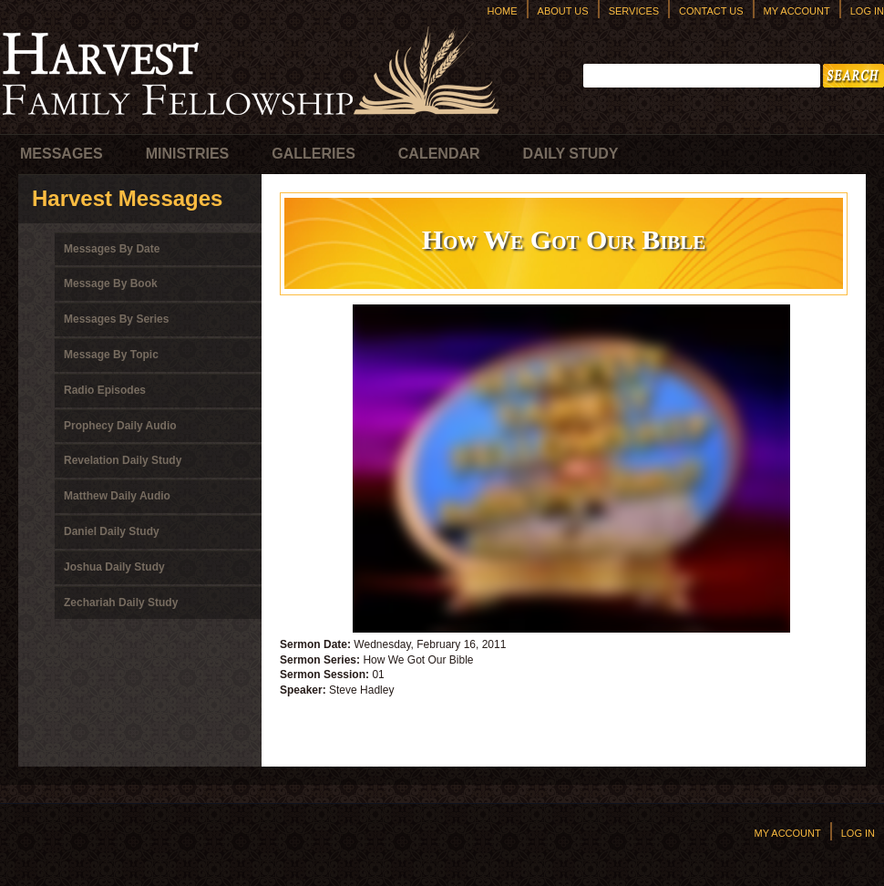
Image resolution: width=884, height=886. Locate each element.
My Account (797, 10)
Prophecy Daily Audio (120, 425)
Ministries (188, 153)
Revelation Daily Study (122, 460)
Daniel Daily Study (111, 531)
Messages (61, 153)
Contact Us (711, 10)
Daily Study (571, 153)
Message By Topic (111, 354)
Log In (867, 10)
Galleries (313, 153)
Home (503, 10)
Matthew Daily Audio (117, 495)
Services (634, 10)
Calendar (439, 153)
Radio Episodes (105, 390)
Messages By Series (116, 319)
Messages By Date (111, 248)
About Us (563, 10)
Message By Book (111, 283)
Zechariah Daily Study (121, 602)
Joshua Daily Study (114, 567)
